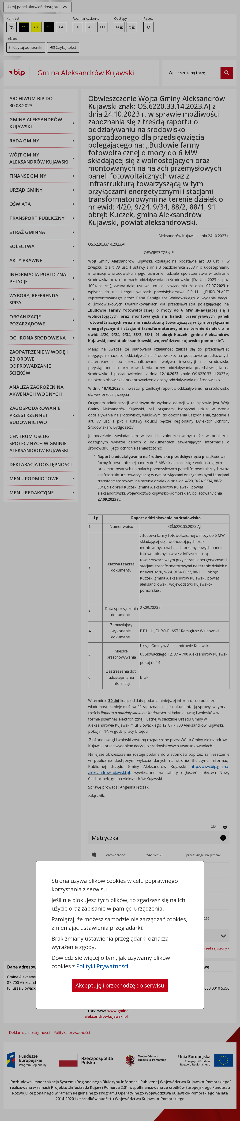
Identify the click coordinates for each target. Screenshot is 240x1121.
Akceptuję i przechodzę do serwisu (119, 985)
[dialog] (120, 560)
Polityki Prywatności (102, 966)
